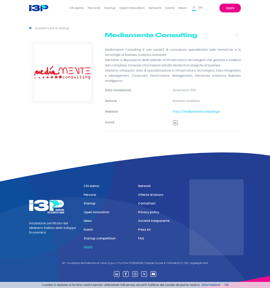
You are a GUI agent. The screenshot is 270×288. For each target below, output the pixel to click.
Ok (227, 285)
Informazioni (211, 285)
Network (155, 8)
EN (200, 7)
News (182, 8)
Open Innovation (132, 8)
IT (194, 7)
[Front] (41, 8)
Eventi (169, 8)
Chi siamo (76, 8)
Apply (230, 8)
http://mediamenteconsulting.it (196, 111)
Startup (110, 8)
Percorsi (94, 8)
